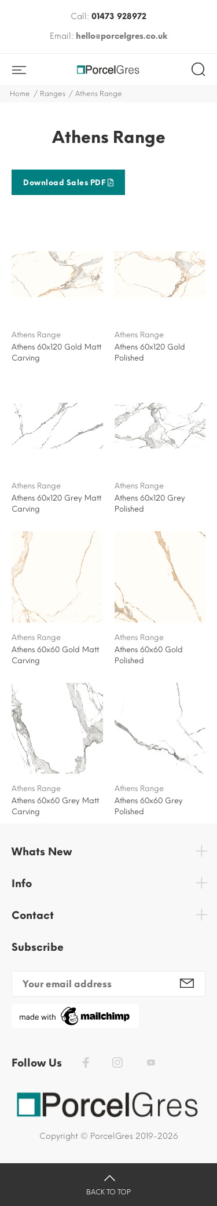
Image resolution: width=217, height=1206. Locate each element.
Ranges (52, 94)
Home (20, 94)
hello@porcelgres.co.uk (121, 36)
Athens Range (36, 334)
